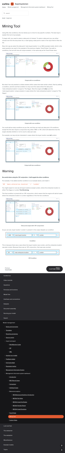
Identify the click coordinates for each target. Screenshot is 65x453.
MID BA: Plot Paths (18, 398)
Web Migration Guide (15, 344)
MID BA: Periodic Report (19, 405)
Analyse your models (11, 355)
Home (4, 7)
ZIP (10, 348)
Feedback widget (10, 359)
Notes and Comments (12, 326)
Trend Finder (8, 268)
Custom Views (54, 268)
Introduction (12, 377)
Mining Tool (50, 7)
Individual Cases (13, 388)
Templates (9, 330)
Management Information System (15, 370)
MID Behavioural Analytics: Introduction (23, 395)
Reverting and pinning (12, 334)
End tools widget (10, 362)
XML (10, 352)
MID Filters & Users (14, 380)
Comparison (12, 384)
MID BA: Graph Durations (19, 409)
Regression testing (11, 366)
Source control (10, 337)
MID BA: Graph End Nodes (20, 402)
